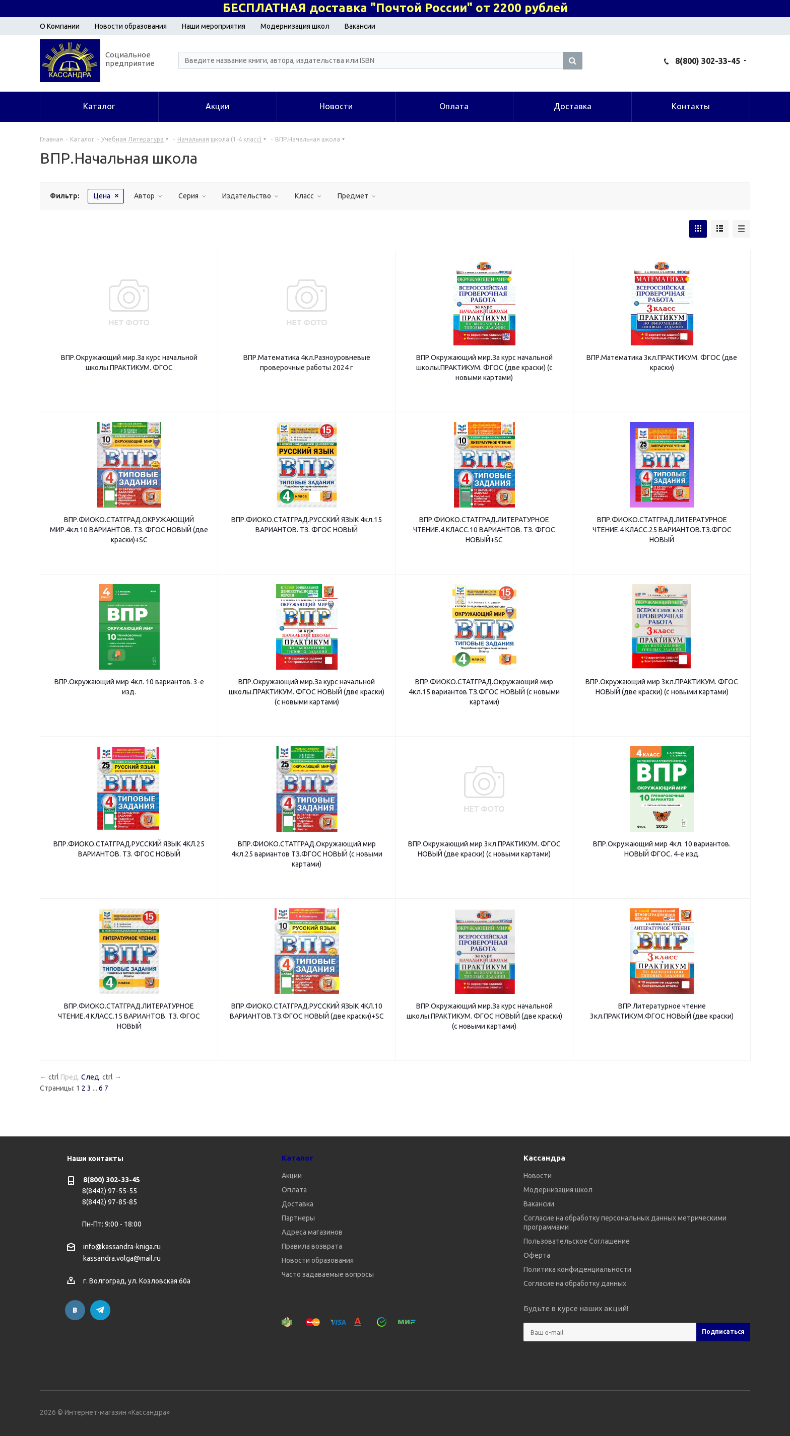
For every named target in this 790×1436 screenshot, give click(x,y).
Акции (292, 1176)
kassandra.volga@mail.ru (122, 1259)
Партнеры (298, 1218)
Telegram (100, 1310)
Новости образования (131, 26)
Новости (537, 1176)
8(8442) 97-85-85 (109, 1202)
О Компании (60, 26)
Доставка (297, 1204)
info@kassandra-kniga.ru (122, 1247)
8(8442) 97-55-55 (109, 1191)
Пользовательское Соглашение (576, 1241)
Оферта (536, 1255)
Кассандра (544, 1158)
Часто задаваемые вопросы (328, 1274)
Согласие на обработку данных (574, 1283)
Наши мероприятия (213, 26)
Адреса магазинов (312, 1232)
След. (91, 1077)
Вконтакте (75, 1310)
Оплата (294, 1190)
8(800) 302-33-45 (707, 60)
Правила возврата (312, 1246)
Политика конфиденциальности (577, 1269)
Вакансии (360, 26)
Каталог (297, 1158)
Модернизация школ (295, 26)
